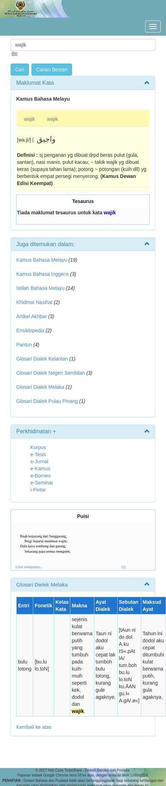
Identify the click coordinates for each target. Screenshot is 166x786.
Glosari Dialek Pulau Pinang (47, 401)
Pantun (24, 344)
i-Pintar (38, 490)
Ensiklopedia (30, 330)
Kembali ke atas (34, 727)
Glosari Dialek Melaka (40, 387)
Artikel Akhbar (31, 316)
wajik (29, 119)
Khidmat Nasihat (34, 302)
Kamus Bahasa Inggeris (42, 274)
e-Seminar (41, 483)
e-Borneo (40, 475)
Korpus (38, 447)
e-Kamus (40, 468)
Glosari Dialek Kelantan (42, 359)
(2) (123, 567)
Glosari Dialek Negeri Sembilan (50, 373)
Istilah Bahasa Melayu (40, 288)
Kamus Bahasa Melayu (42, 260)
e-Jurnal (39, 461)
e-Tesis (38, 454)
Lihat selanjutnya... (29, 567)
